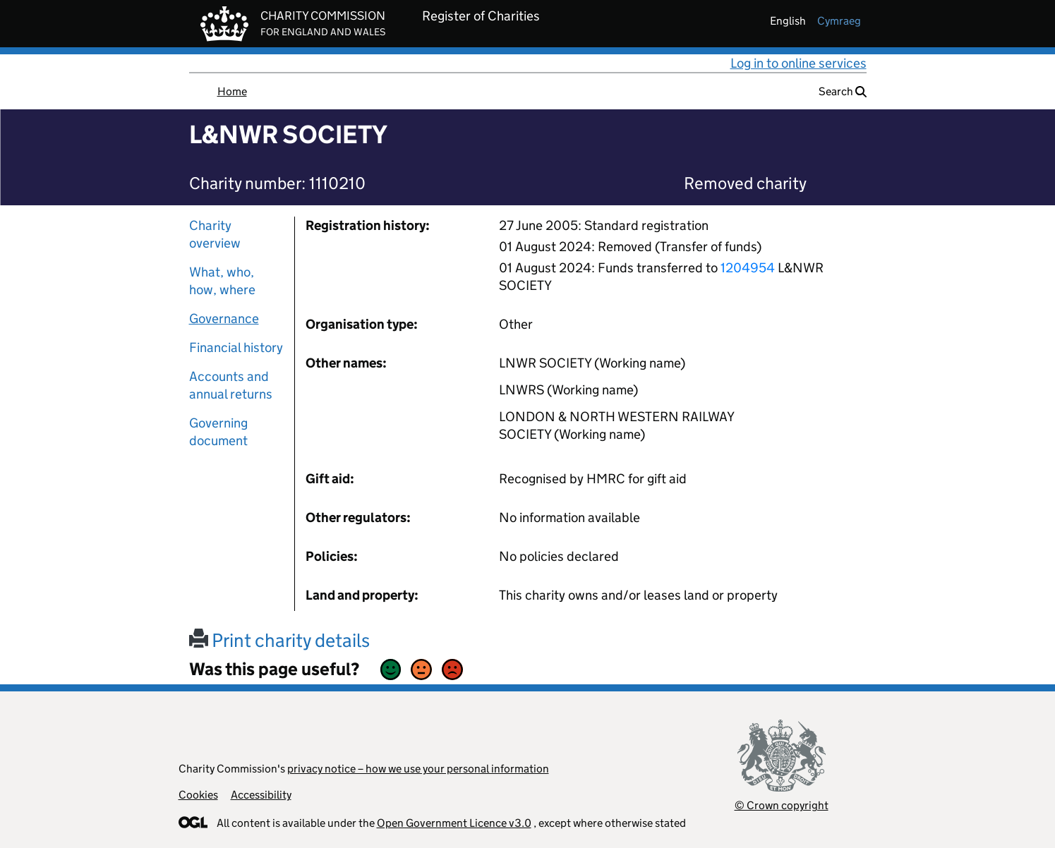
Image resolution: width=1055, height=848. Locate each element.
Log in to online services (798, 63)
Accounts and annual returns (230, 385)
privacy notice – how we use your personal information (418, 768)
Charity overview (215, 234)
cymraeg (839, 21)
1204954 (748, 268)
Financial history (236, 347)
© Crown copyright (781, 805)
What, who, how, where (222, 281)
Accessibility (261, 794)
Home (232, 91)
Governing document (218, 432)
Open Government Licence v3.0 (454, 823)
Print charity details (279, 640)
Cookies (198, 794)
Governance (224, 318)
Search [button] (843, 91)
